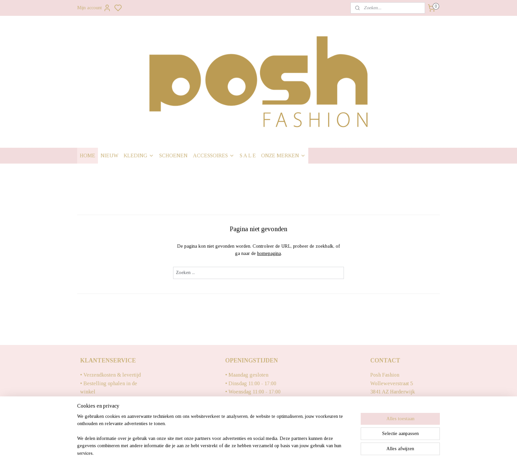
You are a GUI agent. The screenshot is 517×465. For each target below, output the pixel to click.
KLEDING (139, 155)
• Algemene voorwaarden (108, 425)
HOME (87, 155)
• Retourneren (95, 400)
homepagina (269, 253)
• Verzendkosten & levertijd (110, 375)
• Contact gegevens (101, 408)
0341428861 (383, 408)
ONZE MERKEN (283, 155)
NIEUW (109, 155)
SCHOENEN (173, 155)
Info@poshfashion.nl (392, 400)
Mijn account (94, 8)
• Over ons (92, 417)
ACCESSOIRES (213, 155)
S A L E (248, 155)
